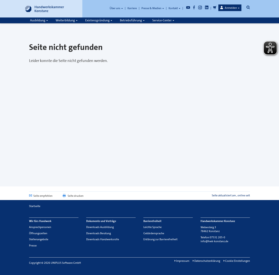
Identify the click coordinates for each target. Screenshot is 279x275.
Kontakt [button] (174, 8)
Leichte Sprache (152, 227)
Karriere (132, 8)
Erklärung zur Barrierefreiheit (160, 239)
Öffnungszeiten (38, 233)
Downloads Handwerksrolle (102, 239)
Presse (33, 245)
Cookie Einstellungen (237, 261)
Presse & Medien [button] (152, 8)
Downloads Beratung (98, 233)
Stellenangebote (38, 239)
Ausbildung (39, 20)
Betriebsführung (132, 20)
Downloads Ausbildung (100, 227)
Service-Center (163, 20)
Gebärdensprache (153, 233)
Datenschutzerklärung (206, 261)
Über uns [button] (116, 8)
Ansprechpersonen (40, 227)
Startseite (34, 206)
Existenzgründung (98, 20)
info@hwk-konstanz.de (214, 241)
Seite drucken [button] (73, 196)
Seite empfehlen (41, 196)
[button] (229, 7)
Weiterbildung (67, 20)
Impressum (182, 261)
